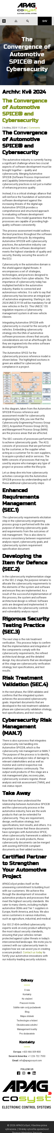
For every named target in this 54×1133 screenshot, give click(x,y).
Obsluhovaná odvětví (27, 1025)
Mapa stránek (27, 1016)
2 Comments (33, 127)
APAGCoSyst (23, 1125)
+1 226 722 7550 (36, 1056)
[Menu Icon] (4, 21)
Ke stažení (27, 998)
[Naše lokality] (16, 21)
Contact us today (32, 952)
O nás (27, 990)
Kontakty (27, 994)
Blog (27, 1011)
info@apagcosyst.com (30, 1060)
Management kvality (27, 1029)
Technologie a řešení (27, 1020)
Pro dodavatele (27, 1033)
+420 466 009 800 (31, 1051)
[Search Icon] (27, 21)
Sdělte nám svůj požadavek (27, 1007)
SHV (44, 21)
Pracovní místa (27, 1003)
